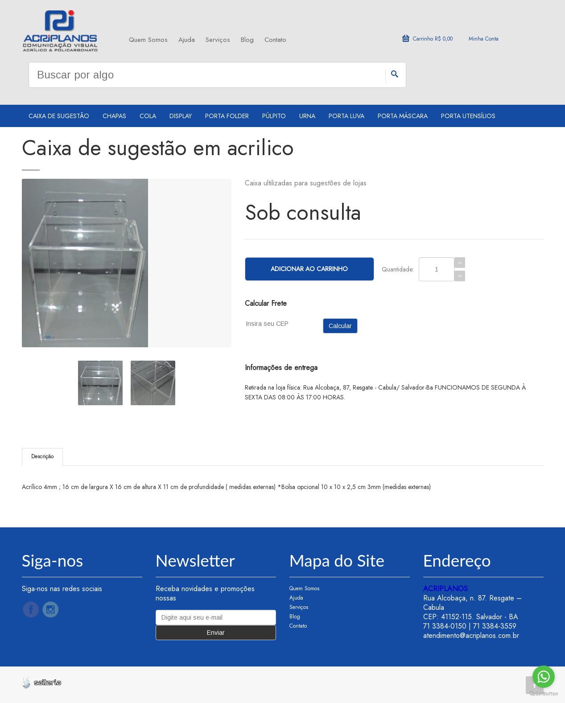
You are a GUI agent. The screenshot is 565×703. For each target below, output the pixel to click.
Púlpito (274, 115)
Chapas (114, 115)
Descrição (42, 456)
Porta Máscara (403, 115)
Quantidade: (398, 269)
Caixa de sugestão (59, 115)
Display (180, 115)
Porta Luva (346, 115)
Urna (307, 115)
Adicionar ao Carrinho (309, 268)
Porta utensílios (468, 115)
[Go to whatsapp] (543, 677)
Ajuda (186, 40)
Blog (247, 40)
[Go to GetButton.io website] (543, 694)
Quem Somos (148, 40)
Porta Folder (227, 115)
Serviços (218, 40)
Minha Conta (484, 39)
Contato (275, 40)
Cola (148, 115)
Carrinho (427, 39)
